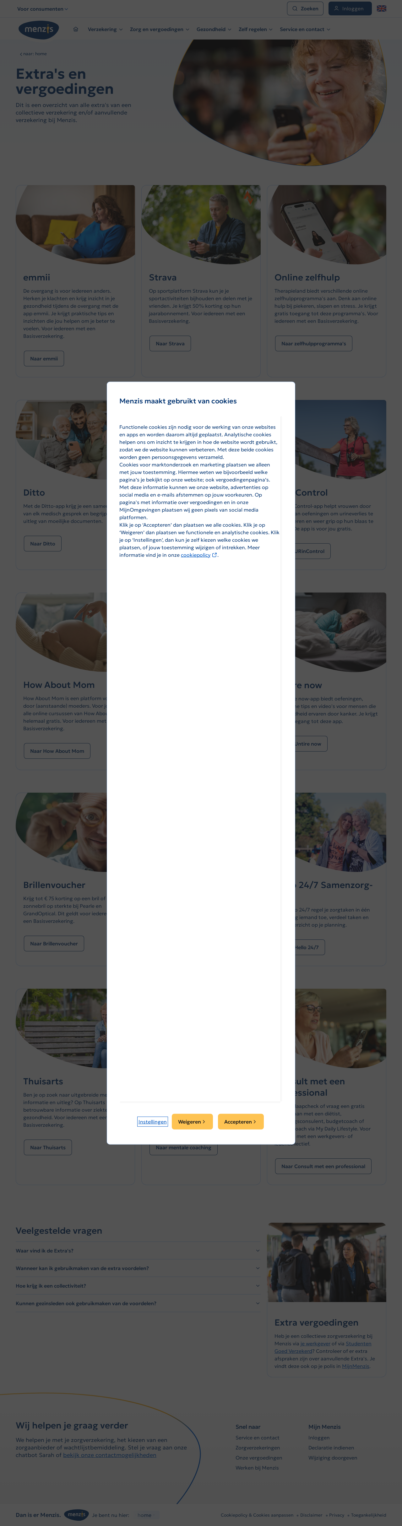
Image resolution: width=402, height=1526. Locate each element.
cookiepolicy (199, 554)
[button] (153, 1121)
